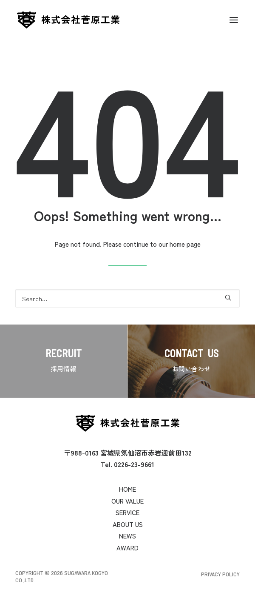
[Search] (127, 298)
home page (185, 243)
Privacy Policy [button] (220, 574)
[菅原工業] (68, 19)
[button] (233, 20)
